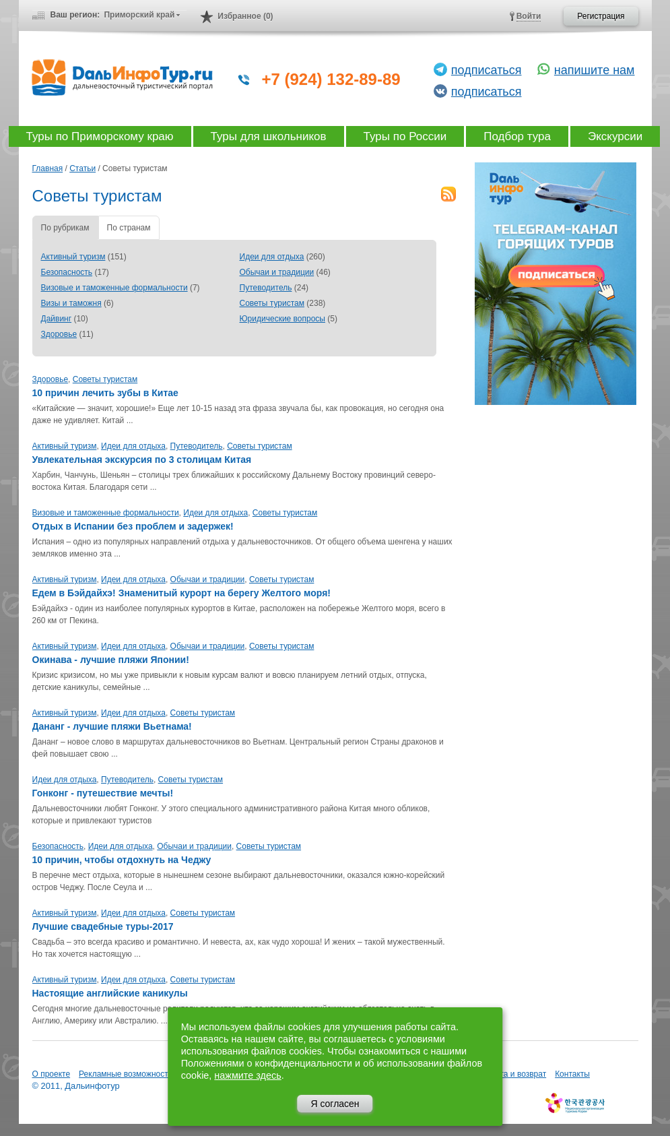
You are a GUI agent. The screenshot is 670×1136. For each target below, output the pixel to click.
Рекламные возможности (125, 1074)
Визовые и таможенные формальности (114, 287)
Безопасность (67, 272)
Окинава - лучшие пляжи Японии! (110, 659)
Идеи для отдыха (272, 256)
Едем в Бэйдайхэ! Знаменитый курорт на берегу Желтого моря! (181, 593)
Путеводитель (266, 287)
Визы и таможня (71, 303)
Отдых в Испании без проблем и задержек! (133, 526)
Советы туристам (272, 303)
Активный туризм (73, 256)
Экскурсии (615, 136)
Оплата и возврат (513, 1074)
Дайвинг (56, 318)
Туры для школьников (269, 136)
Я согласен (334, 1103)
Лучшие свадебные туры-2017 (103, 926)
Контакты (572, 1074)
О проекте (51, 1074)
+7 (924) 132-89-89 (331, 79)
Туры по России (405, 136)
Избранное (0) (245, 16)
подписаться (486, 70)
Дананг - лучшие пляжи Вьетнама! (112, 726)
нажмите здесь (247, 1075)
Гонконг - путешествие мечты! (103, 793)
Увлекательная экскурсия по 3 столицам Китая (142, 459)
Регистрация (600, 16)
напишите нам (594, 70)
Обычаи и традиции (277, 272)
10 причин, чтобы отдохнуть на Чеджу (121, 859)
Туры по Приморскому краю (100, 136)
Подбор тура (517, 136)
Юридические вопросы (282, 318)
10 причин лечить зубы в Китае (105, 392)
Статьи (82, 168)
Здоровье (59, 334)
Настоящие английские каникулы (110, 993)
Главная (47, 168)
